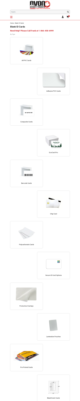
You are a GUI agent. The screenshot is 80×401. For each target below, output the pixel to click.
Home (12, 23)
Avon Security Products (17, 239)
